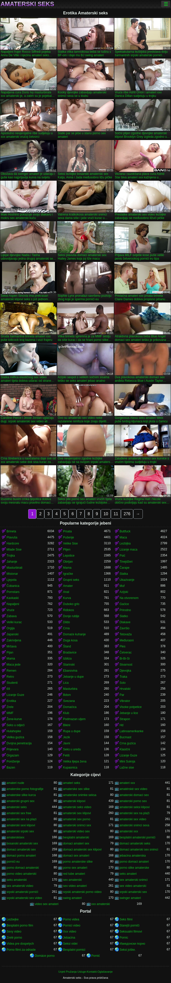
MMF (10, 713)
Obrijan (68, 561)
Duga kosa (70, 640)
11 (116, 514)
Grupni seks (71, 580)
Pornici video (71, 925)
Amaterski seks (27, 4)
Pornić (95, 956)
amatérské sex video (133, 789)
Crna (66, 628)
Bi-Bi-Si (125, 658)
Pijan (10, 652)
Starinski (69, 664)
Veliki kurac (14, 622)
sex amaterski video (20, 886)
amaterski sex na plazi (22, 819)
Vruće (10, 610)
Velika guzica (15, 737)
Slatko (124, 616)
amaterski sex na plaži (135, 813)
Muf (122, 586)
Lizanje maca (129, 549)
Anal (66, 592)
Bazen (11, 767)
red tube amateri (74, 874)
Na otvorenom (129, 598)
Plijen (66, 549)
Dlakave (125, 622)
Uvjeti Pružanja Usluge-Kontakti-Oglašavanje (85, 971)
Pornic (124, 937)
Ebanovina (70, 670)
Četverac (126, 652)
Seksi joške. (128, 949)
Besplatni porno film (20, 925)
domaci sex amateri (76, 855)
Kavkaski (13, 598)
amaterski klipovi (74, 801)
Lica (66, 683)
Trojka (11, 555)
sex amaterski (72, 880)
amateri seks (71, 783)
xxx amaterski (100, 904)
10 (106, 514)
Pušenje (68, 537)
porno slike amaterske (134, 867)
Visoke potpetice (131, 707)
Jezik (66, 737)
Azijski (124, 592)
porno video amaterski (21, 874)
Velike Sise (70, 543)
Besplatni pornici (74, 949)
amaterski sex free (19, 813)
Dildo (66, 622)
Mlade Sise (14, 549)
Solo (123, 683)
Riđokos (68, 610)
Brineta (11, 531)
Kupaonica (70, 767)
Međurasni (127, 640)
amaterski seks (17, 807)
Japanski (12, 634)
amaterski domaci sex (134, 795)
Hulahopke (14, 731)
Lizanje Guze (15, 695)
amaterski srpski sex (20, 831)
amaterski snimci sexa (134, 825)
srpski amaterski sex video (24, 898)
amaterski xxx (129, 831)
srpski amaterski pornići (22, 892)
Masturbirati (14, 567)
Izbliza (67, 658)
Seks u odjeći (15, 725)
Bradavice (69, 652)
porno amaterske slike (77, 861)
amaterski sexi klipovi (21, 825)
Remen (11, 670)
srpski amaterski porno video (82, 892)
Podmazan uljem (74, 719)
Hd (121, 725)
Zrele (10, 707)
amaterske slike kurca (21, 795)
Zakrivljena (14, 640)
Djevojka (125, 670)
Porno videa (71, 919)
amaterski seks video (77, 807)
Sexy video (14, 931)
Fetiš (66, 755)
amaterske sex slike (76, 789)
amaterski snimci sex (77, 825)
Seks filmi (126, 919)
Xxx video (69, 931)
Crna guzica (128, 743)
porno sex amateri (75, 867)
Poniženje (13, 761)
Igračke (68, 574)
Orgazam (13, 755)
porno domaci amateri (134, 861)
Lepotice (68, 555)
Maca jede (13, 664)
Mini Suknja (127, 761)
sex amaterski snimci (134, 880)
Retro (10, 676)
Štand (67, 646)
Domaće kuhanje (74, 634)
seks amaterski (17, 880)
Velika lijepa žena (74, 761)
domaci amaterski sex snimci (139, 849)
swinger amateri (130, 898)
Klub (66, 713)
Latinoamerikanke (132, 731)
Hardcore (13, 543)
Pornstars (13, 592)
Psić (122, 555)
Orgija (11, 628)
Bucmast (125, 737)
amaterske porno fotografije (25, 789)
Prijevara (12, 749)
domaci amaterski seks (135, 843)
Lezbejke (13, 919)
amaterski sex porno (76, 819)
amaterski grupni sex (21, 801)
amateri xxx (127, 783)
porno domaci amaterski (23, 867)
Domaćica (69, 707)
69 (8, 689)
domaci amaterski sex (21, 849)
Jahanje (12, 561)
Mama (67, 567)
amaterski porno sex (133, 801)
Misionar (12, 574)
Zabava (12, 616)
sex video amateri (75, 886)
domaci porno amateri (21, 855)
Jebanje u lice (129, 713)
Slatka (124, 574)
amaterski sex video (133, 819)
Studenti (12, 683)
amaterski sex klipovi (77, 813)
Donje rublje (71, 616)
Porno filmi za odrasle (21, 949)
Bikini (66, 725)
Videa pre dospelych (20, 943)
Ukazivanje (127, 580)
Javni (66, 743)
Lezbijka (125, 543)
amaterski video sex (76, 831)
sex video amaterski (133, 886)
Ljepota (11, 580)
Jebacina (69, 937)
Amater (68, 586)
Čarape (124, 567)
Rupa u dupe (71, 731)
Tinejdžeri (126, 561)
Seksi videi (70, 943)
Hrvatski (125, 689)
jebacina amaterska (133, 855)
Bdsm (67, 695)
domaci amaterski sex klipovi (82, 849)
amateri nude (15, 783)
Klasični (125, 749)
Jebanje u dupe (73, 676)
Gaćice (124, 604)
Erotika (11, 701)
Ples (122, 646)
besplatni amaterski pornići (137, 837)
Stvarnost (126, 664)
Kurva (67, 598)
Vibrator (125, 701)
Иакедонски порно (132, 943)
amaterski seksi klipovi (135, 807)
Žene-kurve (14, 719)
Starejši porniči (130, 925)
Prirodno (125, 610)
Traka (123, 676)
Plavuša (12, 537)
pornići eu (13, 861)
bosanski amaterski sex (22, 843)
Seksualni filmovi (131, 931)
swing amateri (72, 898)
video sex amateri (46, 904)
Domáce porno (45, 956)
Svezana (69, 701)
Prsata (67, 531)
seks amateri (128, 874)
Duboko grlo (71, 604)
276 (127, 514)
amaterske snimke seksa (79, 795)
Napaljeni (13, 604)
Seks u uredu (72, 749)
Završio (124, 628)
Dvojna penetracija (19, 743)
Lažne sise (127, 767)
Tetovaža (126, 634)
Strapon (125, 719)
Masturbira (70, 689)
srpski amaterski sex (133, 892)
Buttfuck (125, 531)
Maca (123, 537)
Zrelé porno (14, 937)
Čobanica (13, 586)
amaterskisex (15, 837)
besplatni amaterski (76, 837)
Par (122, 695)
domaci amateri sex (76, 843)
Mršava (11, 646)
